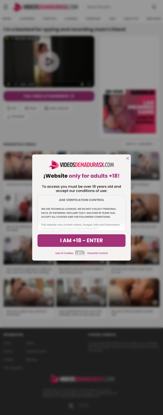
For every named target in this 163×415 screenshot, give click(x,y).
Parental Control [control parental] (97, 253)
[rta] (80, 255)
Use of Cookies (64, 253)
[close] (127, 158)
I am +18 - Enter (81, 240)
